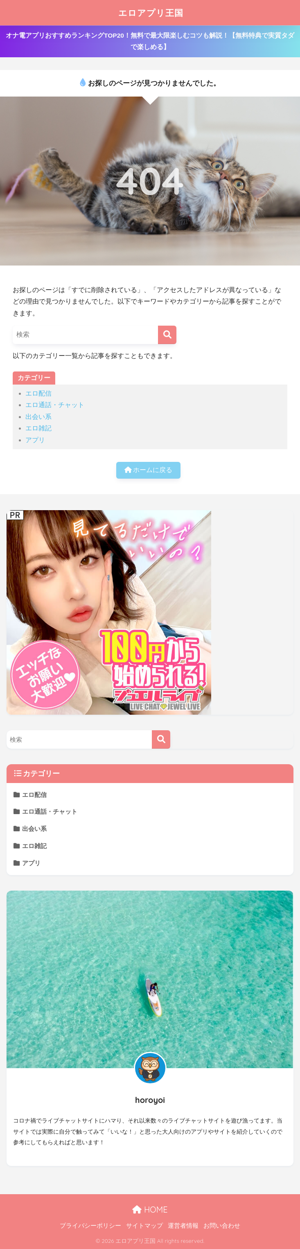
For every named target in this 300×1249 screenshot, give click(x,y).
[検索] (167, 335)
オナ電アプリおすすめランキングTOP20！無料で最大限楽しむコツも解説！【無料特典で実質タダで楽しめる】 (150, 41)
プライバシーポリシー (90, 1225)
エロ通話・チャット (54, 404)
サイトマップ (144, 1225)
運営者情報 (183, 1225)
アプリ (35, 440)
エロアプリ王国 (150, 12)
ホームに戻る (148, 469)
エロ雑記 (38, 428)
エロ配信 (38, 393)
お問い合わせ (221, 1225)
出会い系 (38, 416)
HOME (149, 1209)
